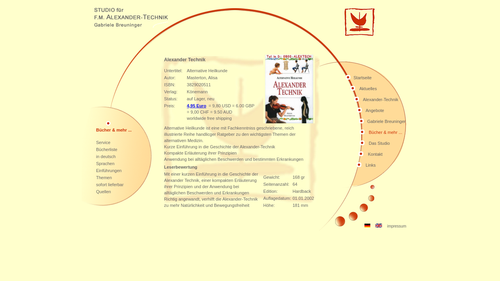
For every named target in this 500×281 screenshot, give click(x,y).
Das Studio (379, 143)
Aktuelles (368, 88)
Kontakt (375, 154)
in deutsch (106, 156)
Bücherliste (106, 149)
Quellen (103, 191)
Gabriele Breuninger (386, 121)
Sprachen (105, 163)
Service (103, 142)
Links (371, 165)
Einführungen (108, 170)
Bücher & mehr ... (385, 132)
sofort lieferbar (109, 184)
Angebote (375, 110)
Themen (104, 177)
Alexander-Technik (380, 99)
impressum (396, 226)
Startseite (362, 77)
